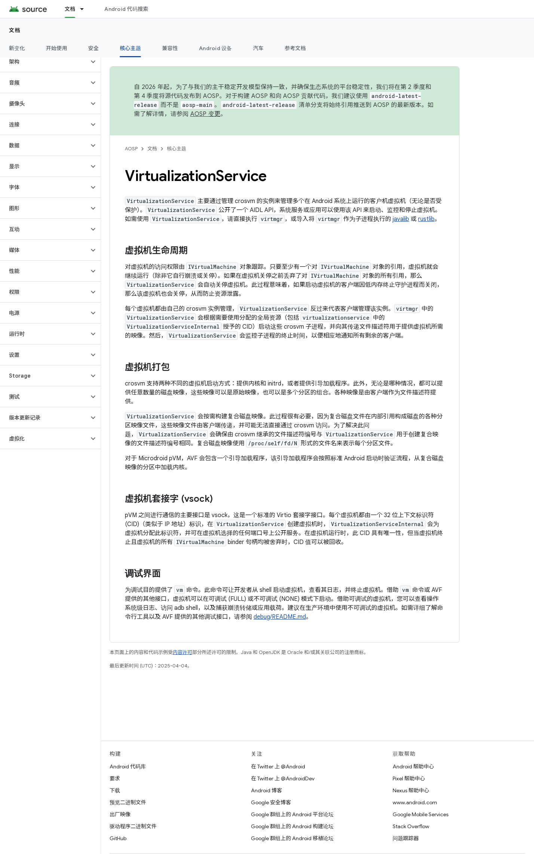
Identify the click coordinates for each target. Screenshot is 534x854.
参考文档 (295, 48)
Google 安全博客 (271, 802)
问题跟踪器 (406, 838)
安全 (93, 48)
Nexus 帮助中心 (411, 790)
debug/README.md (280, 617)
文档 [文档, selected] (70, 9)
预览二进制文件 (128, 802)
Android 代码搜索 (126, 9)
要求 (115, 778)
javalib (401, 219)
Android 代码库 (128, 766)
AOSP (131, 148)
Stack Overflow (411, 826)
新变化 (17, 48)
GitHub (118, 838)
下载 (115, 790)
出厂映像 (120, 814)
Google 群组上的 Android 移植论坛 (292, 838)
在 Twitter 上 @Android (278, 766)
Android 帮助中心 (413, 766)
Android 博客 (266, 790)
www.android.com (415, 802)
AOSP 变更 (205, 114)
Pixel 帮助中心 (409, 778)
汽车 (258, 48)
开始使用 (56, 48)
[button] (44, 62)
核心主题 (176, 148)
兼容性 (170, 48)
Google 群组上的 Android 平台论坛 (292, 814)
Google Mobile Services (420, 814)
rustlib (426, 219)
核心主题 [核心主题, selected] (130, 48)
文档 (15, 30)
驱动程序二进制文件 (133, 826)
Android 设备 (215, 48)
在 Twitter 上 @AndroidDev (282, 778)
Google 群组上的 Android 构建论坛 (292, 826)
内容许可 (182, 652)
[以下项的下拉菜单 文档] (85, 9)
